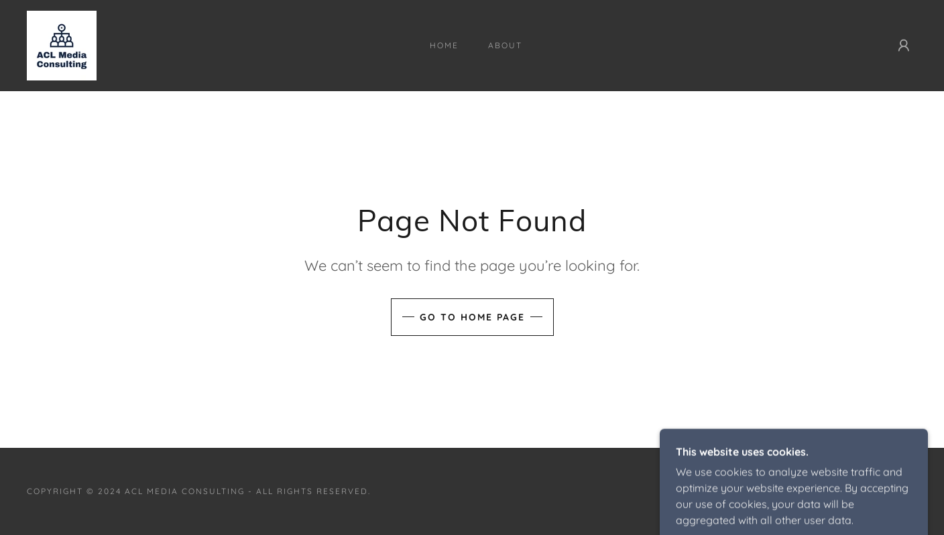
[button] (903, 45)
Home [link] (444, 45)
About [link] (505, 45)
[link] (62, 44)
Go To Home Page (472, 317)
